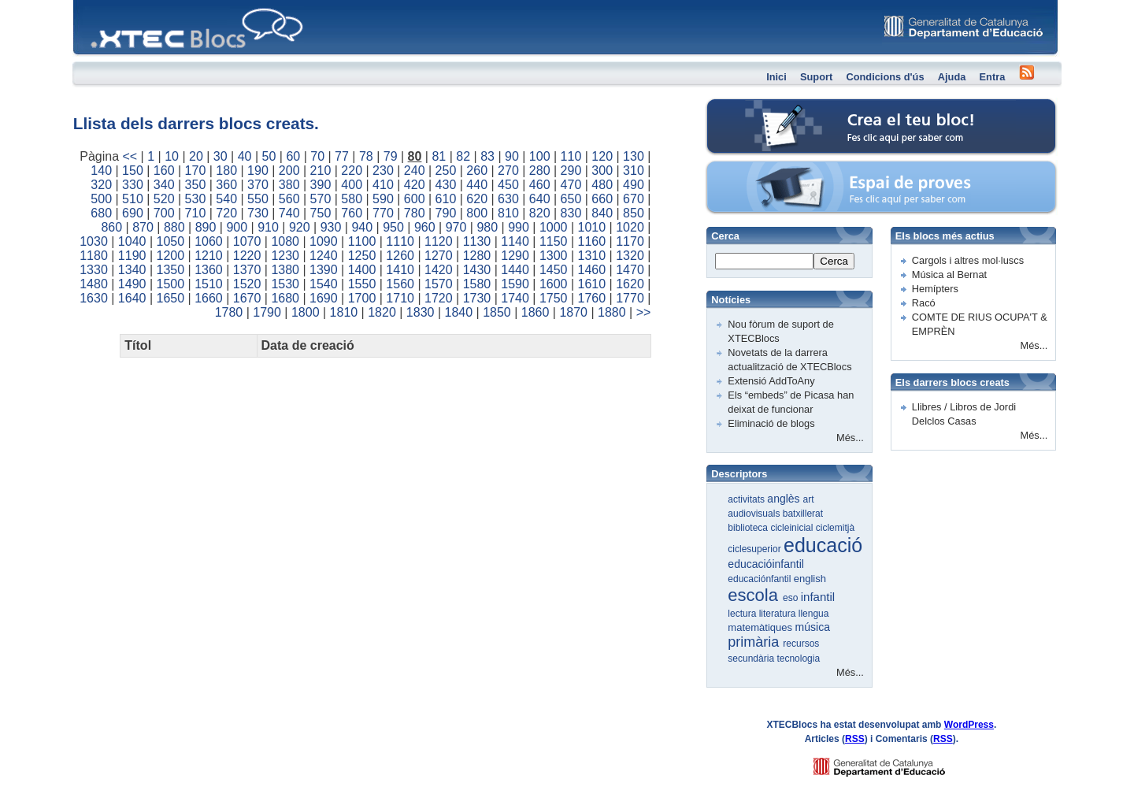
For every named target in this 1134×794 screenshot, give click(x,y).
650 (571, 199)
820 (539, 213)
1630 (94, 298)
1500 (171, 284)
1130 (477, 241)
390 (321, 184)
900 (236, 227)
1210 (209, 255)
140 (101, 170)
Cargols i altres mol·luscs (968, 260)
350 (195, 184)
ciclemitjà (835, 527)
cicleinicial (792, 527)
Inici (776, 77)
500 (101, 199)
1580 (477, 284)
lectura (743, 613)
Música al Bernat (949, 274)
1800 (305, 312)
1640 (132, 298)
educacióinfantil (766, 564)
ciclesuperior (756, 549)
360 (226, 184)
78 (366, 156)
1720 (438, 298)
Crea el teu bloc (772, 106)
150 (132, 170)
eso (792, 597)
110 (571, 156)
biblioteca (749, 527)
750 (321, 213)
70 (317, 156)
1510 (209, 284)
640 (539, 199)
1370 (247, 269)
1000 (553, 227)
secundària (752, 658)
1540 (323, 284)
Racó (924, 303)
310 (633, 170)
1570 (438, 284)
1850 (497, 312)
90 (512, 156)
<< (129, 156)
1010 (592, 227)
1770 (630, 298)
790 (446, 213)
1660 (209, 298)
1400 (362, 269)
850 (633, 213)
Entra (993, 77)
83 (487, 156)
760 (351, 213)
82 (463, 156)
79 (391, 156)
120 (602, 156)
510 (132, 199)
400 (351, 184)
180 (226, 170)
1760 (592, 298)
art (808, 499)
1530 (285, 284)
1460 (592, 269)
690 (132, 213)
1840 (459, 312)
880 (174, 227)
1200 (171, 255)
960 (424, 227)
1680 (285, 298)
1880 (612, 312)
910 (268, 227)
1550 (362, 284)
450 (508, 184)
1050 (171, 241)
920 (299, 227)
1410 (400, 269)
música (812, 627)
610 (446, 199)
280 (539, 170)
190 (258, 170)
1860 (535, 312)
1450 (553, 269)
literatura (779, 613)
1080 (285, 241)
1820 (382, 312)
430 (446, 184)
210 (321, 170)
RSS (855, 738)
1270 (438, 255)
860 (111, 227)
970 (456, 227)
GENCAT (894, 763)
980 (487, 227)
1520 (247, 284)
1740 (515, 298)
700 (164, 213)
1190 (132, 255)
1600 (553, 284)
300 (602, 170)
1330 (94, 269)
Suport (816, 77)
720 (226, 213)
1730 (477, 298)
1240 (323, 255)
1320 (630, 255)
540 (226, 199)
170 (195, 170)
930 (331, 227)
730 (258, 213)
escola (755, 595)
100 (539, 156)
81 (439, 156)
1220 (247, 255)
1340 (132, 269)
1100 (362, 241)
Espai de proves (773, 169)
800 (476, 213)
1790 (267, 312)
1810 (344, 312)
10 (172, 156)
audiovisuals (755, 513)
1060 (209, 241)
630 (508, 199)
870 (143, 227)
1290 (515, 255)
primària (755, 642)
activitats (747, 499)
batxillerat (803, 513)
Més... (850, 437)
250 (446, 170)
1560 (400, 284)
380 (289, 184)
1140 (515, 241)
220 (351, 170)
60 (293, 156)
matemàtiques (761, 627)
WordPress (969, 724)
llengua (814, 613)
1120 (438, 241)
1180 (94, 255)
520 (164, 199)
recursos (801, 643)
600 (414, 199)
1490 (132, 284)
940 (361, 227)
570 (321, 199)
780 (414, 213)
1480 (94, 284)
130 (633, 156)
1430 (477, 269)
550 (258, 199)
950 (393, 227)
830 (571, 213)
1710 (400, 298)
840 (602, 213)
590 (383, 199)
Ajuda (952, 77)
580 (351, 199)
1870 (573, 312)
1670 (247, 298)
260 (476, 170)
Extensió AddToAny (771, 381)
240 (414, 170)
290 (571, 170)
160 (164, 170)
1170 (630, 241)
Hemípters (935, 289)
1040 (132, 241)
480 (602, 184)
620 (476, 199)
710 (195, 213)
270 (508, 170)
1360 (209, 269)
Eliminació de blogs (771, 423)
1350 (171, 269)
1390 (323, 269)
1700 (362, 298)
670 (633, 199)
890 (206, 227)
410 (383, 184)
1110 (400, 241)
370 (258, 184)
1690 (323, 298)
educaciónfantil (760, 578)
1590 (515, 284)
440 (476, 184)
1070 (247, 241)
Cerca (834, 261)
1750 (553, 298)
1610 (592, 284)
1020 (630, 227)
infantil (818, 596)
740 (289, 213)
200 (289, 170)
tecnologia (798, 658)
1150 (553, 241)
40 (245, 156)
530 (195, 199)
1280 (477, 255)
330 (132, 184)
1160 (592, 241)
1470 (630, 269)
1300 (553, 255)
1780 (229, 312)
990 (518, 227)
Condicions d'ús (885, 77)
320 (101, 184)
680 (101, 213)
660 (602, 199)
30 (220, 156)
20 (196, 156)
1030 (94, 241)
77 (342, 156)
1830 (420, 312)
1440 (515, 269)
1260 (400, 255)
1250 (362, 255)
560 (289, 199)
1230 (285, 255)
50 (269, 156)
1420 (438, 269)
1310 (592, 255)
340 (164, 184)
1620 (630, 284)
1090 (323, 241)
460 (539, 184)
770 (383, 213)
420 (414, 184)
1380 (285, 269)
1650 (171, 298)
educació (823, 545)
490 (633, 184)
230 (383, 170)
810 (508, 213)
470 (571, 184)
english (810, 578)
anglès (784, 498)
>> (643, 312)
